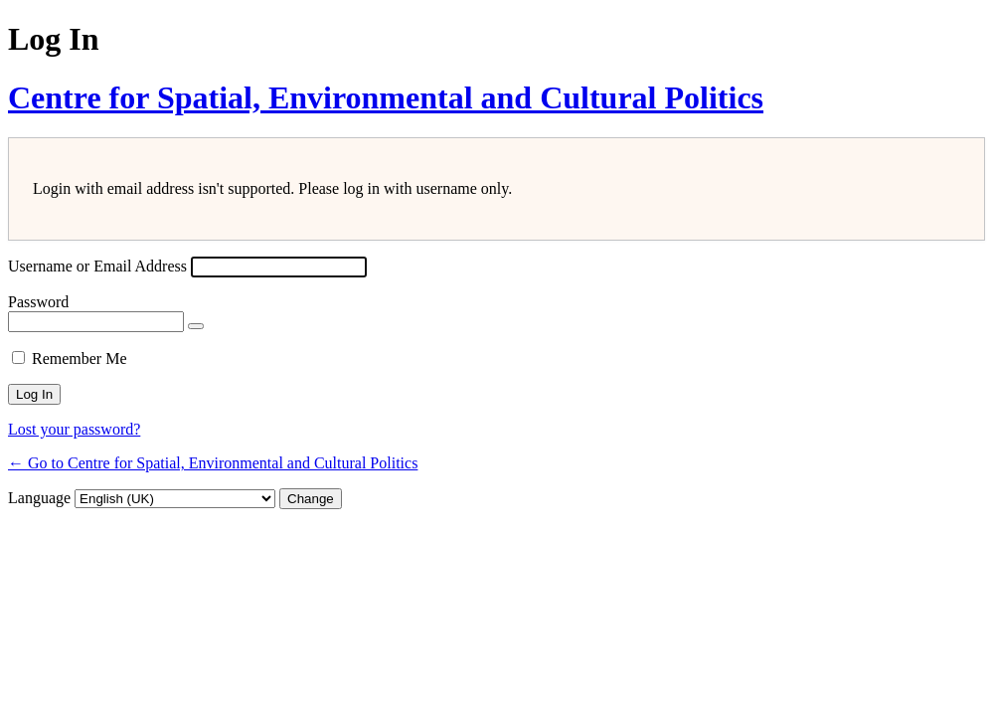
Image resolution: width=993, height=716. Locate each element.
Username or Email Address (97, 266)
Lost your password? (74, 429)
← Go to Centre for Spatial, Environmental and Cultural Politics (212, 462)
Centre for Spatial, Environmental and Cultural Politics (385, 97)
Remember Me (79, 358)
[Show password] (196, 326)
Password (38, 301)
